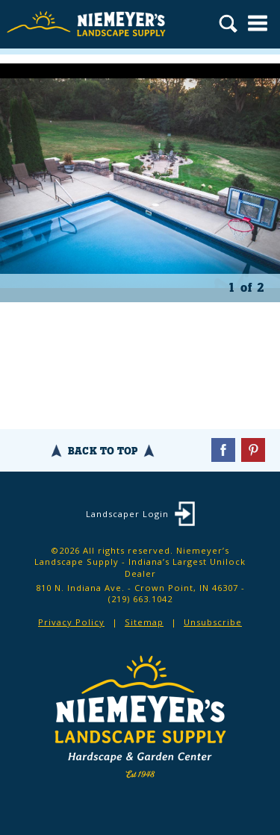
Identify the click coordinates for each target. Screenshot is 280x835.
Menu (257, 23)
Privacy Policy (71, 622)
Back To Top (102, 450)
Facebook (223, 450)
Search (228, 25)
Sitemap (144, 622)
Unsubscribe (213, 622)
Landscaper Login (127, 513)
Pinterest (253, 450)
